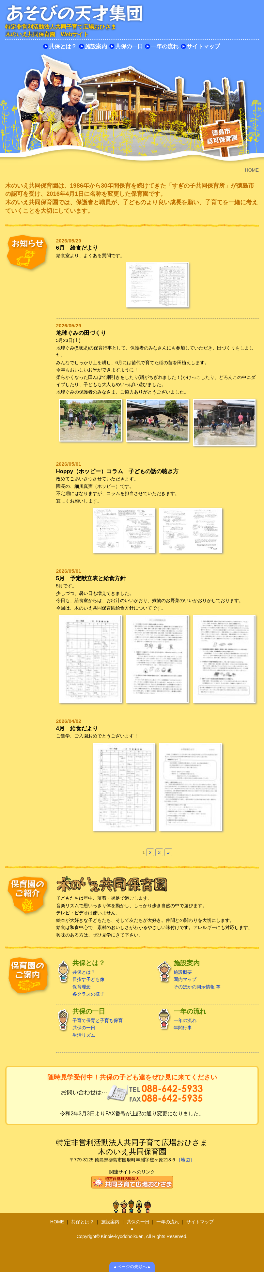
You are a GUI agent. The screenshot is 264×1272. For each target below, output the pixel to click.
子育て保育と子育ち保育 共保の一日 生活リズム (104, 1023)
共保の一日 (129, 46)
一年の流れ (165, 46)
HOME (57, 1221)
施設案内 (96, 46)
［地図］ (185, 1159)
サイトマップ (203, 46)
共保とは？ (63, 46)
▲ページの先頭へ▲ (132, 1266)
